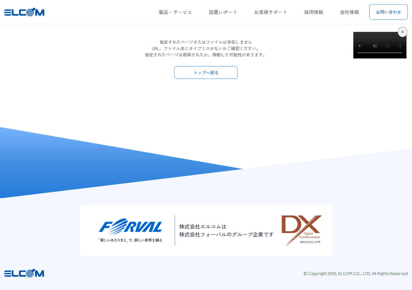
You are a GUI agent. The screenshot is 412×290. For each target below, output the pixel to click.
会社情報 (349, 11)
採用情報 (313, 11)
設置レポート (223, 11)
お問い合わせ (388, 12)
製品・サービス (175, 11)
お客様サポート (270, 11)
